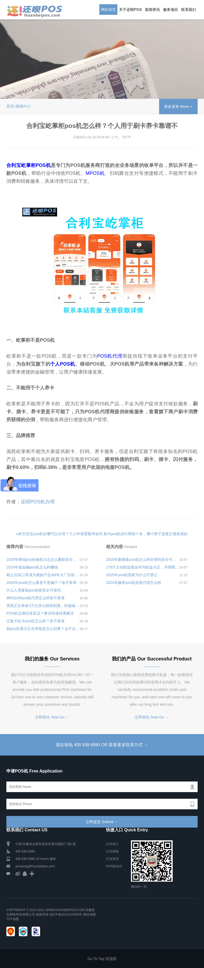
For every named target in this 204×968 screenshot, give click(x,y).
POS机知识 (114, 866)
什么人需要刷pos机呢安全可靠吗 (33, 590)
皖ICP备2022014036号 (66, 914)
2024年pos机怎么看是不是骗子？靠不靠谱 (41, 582)
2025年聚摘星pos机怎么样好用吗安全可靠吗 (142, 559)
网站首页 (108, 9)
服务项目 (170, 9)
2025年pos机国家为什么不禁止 (132, 575)
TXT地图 (12, 919)
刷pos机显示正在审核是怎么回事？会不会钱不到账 (43, 629)
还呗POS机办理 (38, 501)
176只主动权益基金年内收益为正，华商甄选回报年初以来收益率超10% (142, 567)
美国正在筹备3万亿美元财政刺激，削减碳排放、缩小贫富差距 (43, 605)
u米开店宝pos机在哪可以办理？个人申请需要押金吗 (59, 534)
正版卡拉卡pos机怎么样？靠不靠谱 (35, 621)
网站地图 (89, 914)
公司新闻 (112, 851)
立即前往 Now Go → (52, 717)
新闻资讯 (152, 9)
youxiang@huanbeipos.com (35, 866)
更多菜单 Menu (178, 106)
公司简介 (112, 844)
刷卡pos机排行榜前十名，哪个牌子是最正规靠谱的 (146, 534)
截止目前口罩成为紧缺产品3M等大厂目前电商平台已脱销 (43, 575)
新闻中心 (23, 106)
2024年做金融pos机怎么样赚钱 (32, 567)
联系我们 (188, 9)
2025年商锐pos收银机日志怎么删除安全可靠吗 (43, 559)
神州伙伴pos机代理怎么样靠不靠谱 (35, 598)
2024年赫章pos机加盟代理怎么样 (133, 582)
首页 (10, 106)
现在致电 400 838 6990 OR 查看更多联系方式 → (102, 745)
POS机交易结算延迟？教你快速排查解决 (40, 613)
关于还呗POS (130, 9)
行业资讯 (112, 859)
